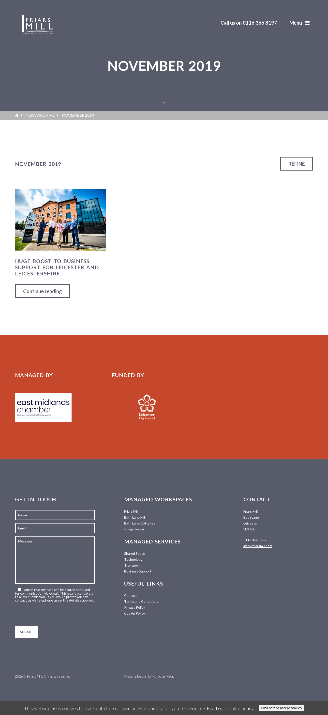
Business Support (137, 571)
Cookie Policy (134, 613)
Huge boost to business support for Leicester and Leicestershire (57, 267)
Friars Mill (131, 511)
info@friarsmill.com (257, 546)
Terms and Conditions (141, 601)
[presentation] (52, 614)
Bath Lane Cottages (139, 523)
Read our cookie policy (230, 708)
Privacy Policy (134, 607)
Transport (132, 565)
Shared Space (134, 553)
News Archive (40, 115)
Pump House (134, 529)
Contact (130, 595)
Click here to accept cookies (281, 708)
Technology (133, 559)
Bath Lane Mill (135, 517)
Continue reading (42, 291)
